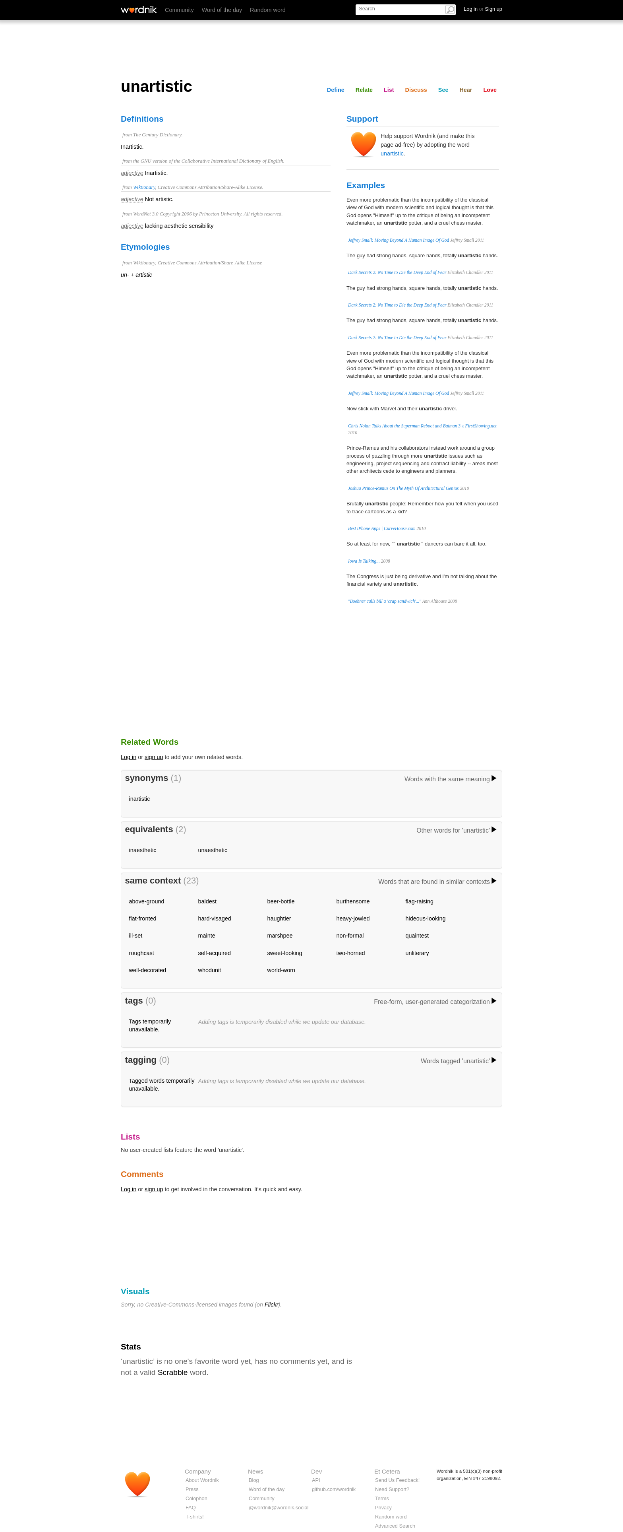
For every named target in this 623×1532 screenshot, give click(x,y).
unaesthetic (213, 850)
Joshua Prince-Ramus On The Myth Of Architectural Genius (403, 488)
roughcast (141, 953)
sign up (154, 757)
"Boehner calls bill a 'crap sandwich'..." (384, 601)
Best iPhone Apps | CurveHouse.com (382, 528)
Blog (254, 1480)
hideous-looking (426, 918)
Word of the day (222, 10)
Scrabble (173, 1372)
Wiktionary (144, 187)
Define (335, 90)
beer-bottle (281, 901)
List (389, 90)
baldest (207, 901)
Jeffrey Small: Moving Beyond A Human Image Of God (398, 240)
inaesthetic (143, 850)
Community (179, 10)
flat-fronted (143, 918)
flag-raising (419, 901)
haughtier (279, 918)
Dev (316, 1471)
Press (192, 1489)
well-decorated (147, 970)
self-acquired (214, 953)
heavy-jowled (353, 918)
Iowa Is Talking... (364, 561)
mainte (206, 935)
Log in (128, 757)
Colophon (196, 1498)
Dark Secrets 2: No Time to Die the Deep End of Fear (397, 272)
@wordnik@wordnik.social (278, 1508)
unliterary (417, 953)
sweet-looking (284, 953)
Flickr (271, 1304)
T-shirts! (195, 1517)
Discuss (416, 90)
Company (198, 1471)
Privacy (383, 1508)
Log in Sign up (483, 9)
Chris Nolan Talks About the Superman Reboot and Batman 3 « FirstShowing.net (422, 425)
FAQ (191, 1508)
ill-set (136, 935)
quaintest (417, 935)
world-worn (281, 970)
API (316, 1480)
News (255, 1471)
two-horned (351, 953)
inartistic (139, 799)
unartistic (392, 153)
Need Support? (392, 1489)
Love (490, 90)
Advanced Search (395, 1526)
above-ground (146, 901)
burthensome (353, 901)
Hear (465, 90)
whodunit (209, 970)
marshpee (280, 935)
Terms (382, 1498)
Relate (364, 90)
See (443, 90)
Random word (268, 10)
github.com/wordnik (334, 1489)
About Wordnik (202, 1480)
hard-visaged (214, 918)
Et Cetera (387, 1471)
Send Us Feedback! (397, 1480)
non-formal (350, 935)
